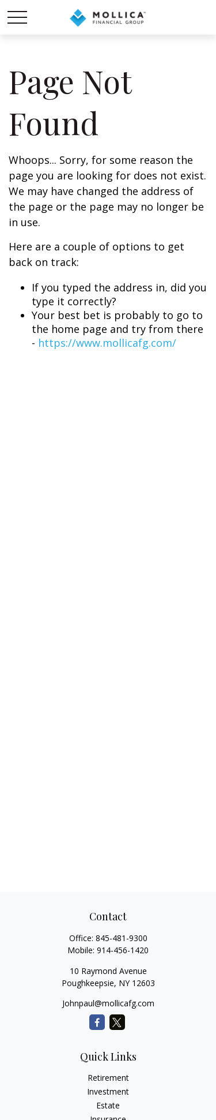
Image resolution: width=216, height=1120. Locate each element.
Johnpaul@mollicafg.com (108, 1003)
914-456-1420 (123, 950)
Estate (108, 1105)
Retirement (108, 1077)
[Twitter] (117, 1022)
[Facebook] (97, 1022)
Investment (108, 1091)
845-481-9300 (121, 937)
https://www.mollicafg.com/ (107, 343)
